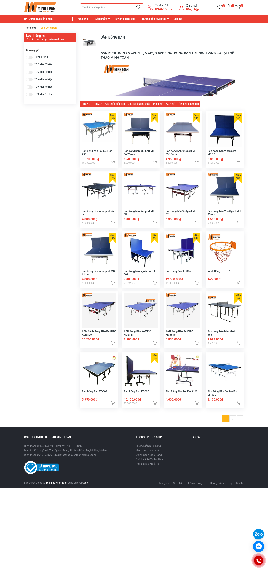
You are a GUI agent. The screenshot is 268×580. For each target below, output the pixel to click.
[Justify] (139, 7)
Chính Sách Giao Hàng (149, 461)
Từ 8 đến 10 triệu (44, 94)
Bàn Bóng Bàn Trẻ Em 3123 (181, 397)
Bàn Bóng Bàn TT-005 (136, 397)
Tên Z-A (97, 103)
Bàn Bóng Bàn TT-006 (178, 274)
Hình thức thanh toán (148, 456)
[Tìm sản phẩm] (111, 7)
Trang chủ (82, 18)
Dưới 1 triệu (41, 57)
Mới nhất (158, 103)
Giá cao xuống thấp (139, 103)
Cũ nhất (170, 103)
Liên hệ (178, 18)
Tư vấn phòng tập (124, 18)
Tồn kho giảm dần (188, 103)
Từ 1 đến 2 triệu (43, 64)
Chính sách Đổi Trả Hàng (150, 465)
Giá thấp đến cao (115, 103)
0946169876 (164, 9)
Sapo (85, 489)
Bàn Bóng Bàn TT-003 (94, 397)
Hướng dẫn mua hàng (148, 452)
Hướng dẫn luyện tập (154, 18)
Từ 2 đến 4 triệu (43, 72)
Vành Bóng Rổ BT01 (219, 274)
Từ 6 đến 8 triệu (43, 86)
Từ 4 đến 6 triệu (43, 79)
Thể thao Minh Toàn (56, 489)
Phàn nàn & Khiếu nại (148, 470)
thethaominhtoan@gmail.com (79, 461)
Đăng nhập (192, 9)
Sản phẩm (101, 18)
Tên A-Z (86, 103)
